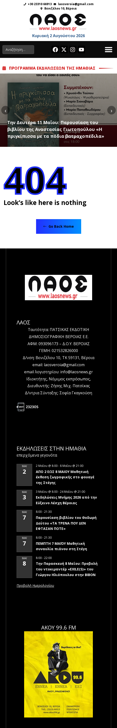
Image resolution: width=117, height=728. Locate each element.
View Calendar (35, 586)
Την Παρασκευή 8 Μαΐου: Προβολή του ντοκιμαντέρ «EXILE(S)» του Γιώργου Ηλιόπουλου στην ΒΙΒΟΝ (67, 569)
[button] (109, 49)
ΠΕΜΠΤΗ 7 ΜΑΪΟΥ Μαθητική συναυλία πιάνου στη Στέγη (61, 546)
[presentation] (5, 110)
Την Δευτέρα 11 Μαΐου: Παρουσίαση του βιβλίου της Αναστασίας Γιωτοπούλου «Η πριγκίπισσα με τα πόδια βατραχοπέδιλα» (55, 129)
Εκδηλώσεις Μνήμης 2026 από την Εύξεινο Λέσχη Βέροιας (66, 500)
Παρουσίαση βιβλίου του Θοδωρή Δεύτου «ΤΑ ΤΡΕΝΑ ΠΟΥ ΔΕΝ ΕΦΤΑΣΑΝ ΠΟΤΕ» (66, 523)
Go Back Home (58, 226)
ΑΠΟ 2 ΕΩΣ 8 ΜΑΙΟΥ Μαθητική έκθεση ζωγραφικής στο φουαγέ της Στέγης (65, 477)
